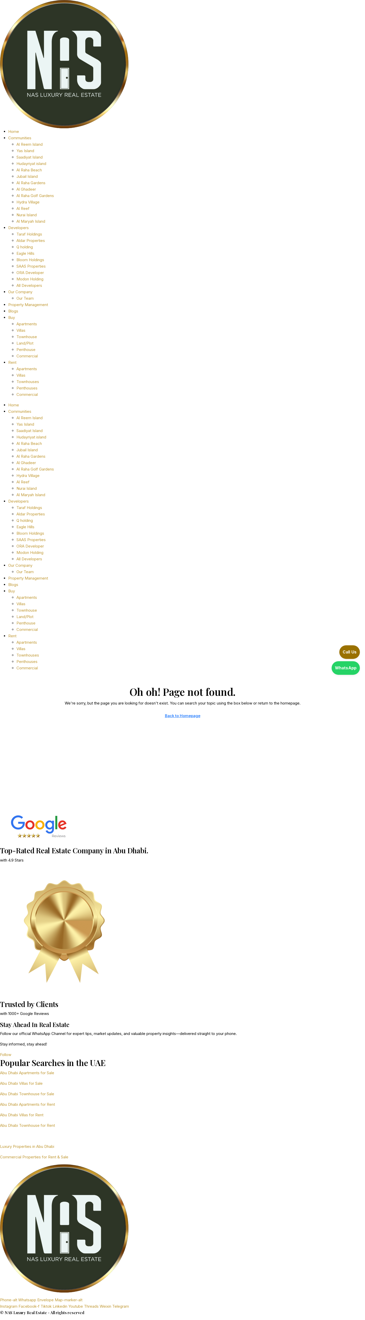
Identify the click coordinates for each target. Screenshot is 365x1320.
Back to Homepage (182, 715)
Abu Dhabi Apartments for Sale (27, 1072)
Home (13, 131)
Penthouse (25, 349)
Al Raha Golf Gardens (35, 195)
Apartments (26, 323)
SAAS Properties (31, 266)
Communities (19, 137)
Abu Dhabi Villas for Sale (21, 1083)
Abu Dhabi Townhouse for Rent (27, 1125)
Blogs (13, 311)
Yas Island (25, 150)
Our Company (20, 291)
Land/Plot (24, 343)
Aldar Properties (30, 240)
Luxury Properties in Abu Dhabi (27, 1146)
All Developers (29, 285)
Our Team (25, 298)
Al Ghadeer (26, 189)
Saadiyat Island (29, 157)
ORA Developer (30, 272)
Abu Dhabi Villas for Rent (21, 1114)
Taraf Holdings (29, 234)
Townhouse (26, 336)
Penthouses (27, 388)
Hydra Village (28, 202)
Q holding (24, 247)
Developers (18, 227)
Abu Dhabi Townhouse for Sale (27, 1093)
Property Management (28, 304)
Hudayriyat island (31, 163)
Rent (12, 362)
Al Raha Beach (29, 170)
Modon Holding (29, 279)
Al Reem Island (29, 144)
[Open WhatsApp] (342, 667)
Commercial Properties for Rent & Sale (34, 1157)
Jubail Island (27, 176)
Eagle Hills (25, 253)
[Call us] (342, 653)
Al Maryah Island (30, 221)
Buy (11, 317)
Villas (20, 330)
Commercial (27, 356)
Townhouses (27, 381)
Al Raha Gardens (30, 182)
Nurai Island (26, 214)
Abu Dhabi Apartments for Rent (27, 1104)
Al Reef (23, 208)
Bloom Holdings (30, 259)
